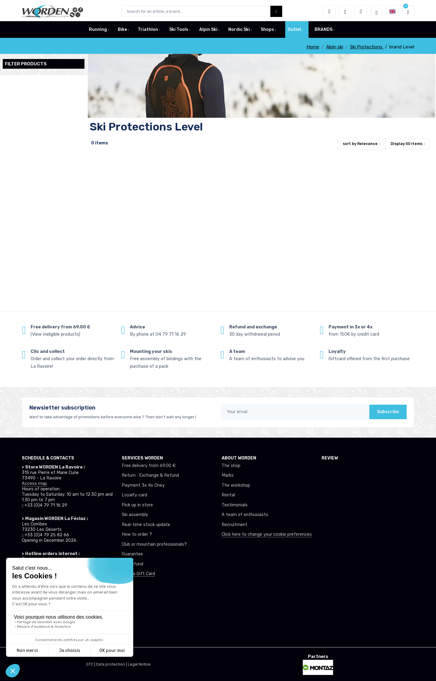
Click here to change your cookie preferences (267, 534)
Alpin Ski (208, 31)
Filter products (26, 64)
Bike (122, 31)
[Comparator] (361, 11)
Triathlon (148, 31)
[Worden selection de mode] (377, 11)
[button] (329, 11)
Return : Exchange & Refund (150, 475)
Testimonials (235, 505)
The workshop (236, 485)
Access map (34, 483)
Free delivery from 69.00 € (149, 465)
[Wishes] (345, 11)
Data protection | (112, 664)
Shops (267, 31)
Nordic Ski (239, 31)
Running (98, 31)
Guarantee (132, 554)
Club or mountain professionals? (154, 544)
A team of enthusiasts (245, 514)
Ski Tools (178, 31)
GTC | (91, 664)
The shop (231, 465)
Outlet (294, 31)
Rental (228, 495)
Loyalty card (134, 495)
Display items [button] (406, 143)
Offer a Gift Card (138, 573)
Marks (228, 475)
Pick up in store (137, 505)
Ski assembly (135, 514)
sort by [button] (360, 143)
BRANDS (323, 31)
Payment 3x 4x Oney (143, 485)
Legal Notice (139, 664)
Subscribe (388, 411)
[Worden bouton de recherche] (276, 11)
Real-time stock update (146, 524)
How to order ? (137, 534)
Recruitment (234, 524)
